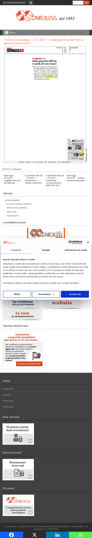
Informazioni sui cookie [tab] (76, 250)
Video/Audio (12, 212)
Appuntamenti (12, 215)
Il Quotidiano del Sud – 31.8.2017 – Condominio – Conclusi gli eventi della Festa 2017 (55, 180)
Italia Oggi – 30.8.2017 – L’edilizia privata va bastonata (76, 178)
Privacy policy (8, 401)
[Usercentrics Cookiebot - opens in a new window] (70, 242)
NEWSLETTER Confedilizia (17, 208)
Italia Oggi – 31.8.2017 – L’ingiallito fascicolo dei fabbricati (12, 179)
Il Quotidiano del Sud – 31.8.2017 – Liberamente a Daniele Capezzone (34, 179)
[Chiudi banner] (88, 242)
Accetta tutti (75, 294)
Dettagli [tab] (46, 250)
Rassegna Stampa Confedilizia (19, 204)
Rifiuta (17, 294)
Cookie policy (8, 406)
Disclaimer (7, 395)
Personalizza (46, 294)
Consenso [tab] (16, 250)
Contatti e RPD (8, 389)
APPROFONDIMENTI (12, 200)
